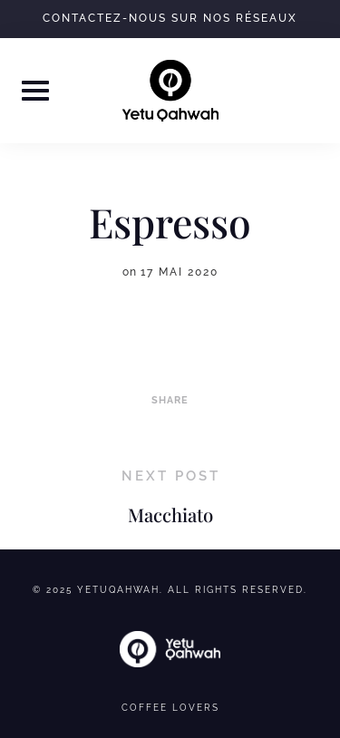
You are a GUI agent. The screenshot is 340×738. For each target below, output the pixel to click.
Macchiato (170, 514)
